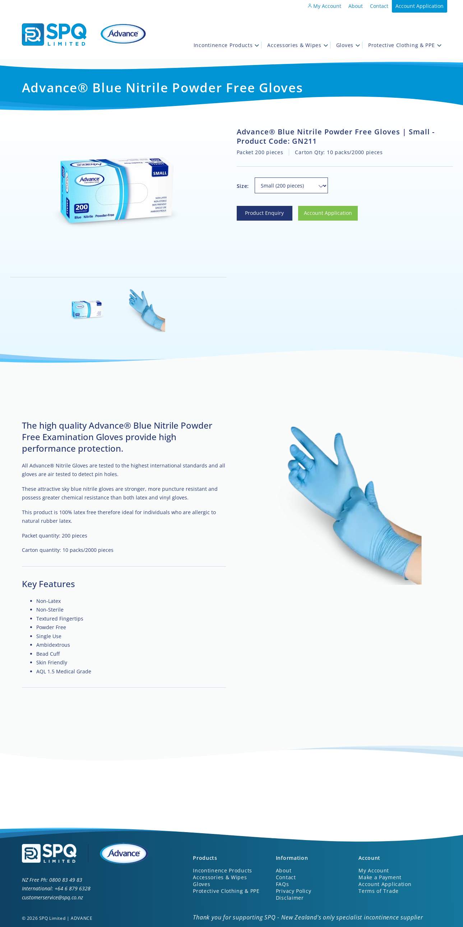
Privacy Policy (293, 890)
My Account (324, 6)
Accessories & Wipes (297, 45)
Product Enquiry (256, 210)
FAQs (282, 884)
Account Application (419, 6)
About (355, 6)
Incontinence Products (226, 45)
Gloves (348, 45)
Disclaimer (290, 897)
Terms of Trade (378, 890)
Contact (379, 6)
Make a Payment (380, 877)
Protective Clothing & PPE (404, 45)
